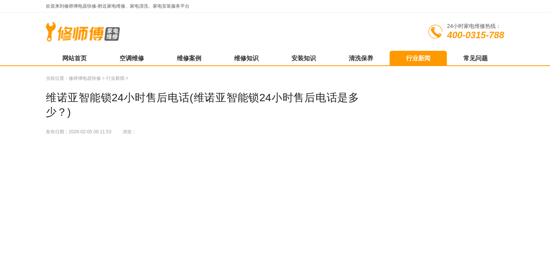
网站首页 (74, 58)
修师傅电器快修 (85, 78)
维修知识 (246, 58)
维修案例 (189, 58)
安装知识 (303, 58)
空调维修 (132, 58)
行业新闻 (418, 58)
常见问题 (475, 58)
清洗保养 (361, 58)
